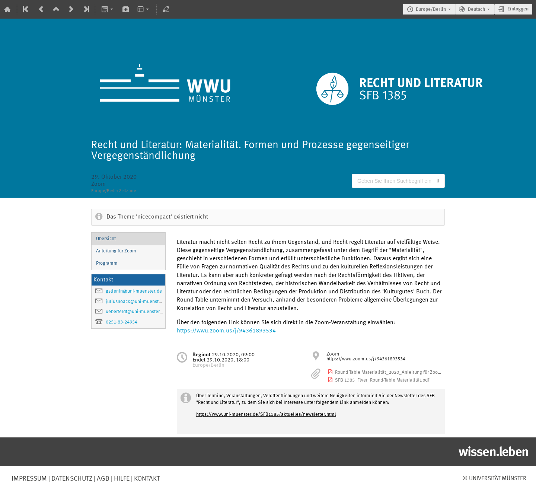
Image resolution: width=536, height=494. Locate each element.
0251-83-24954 (121, 322)
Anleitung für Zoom (116, 251)
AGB (102, 478)
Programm (107, 263)
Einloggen (518, 9)
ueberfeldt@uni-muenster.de (136, 311)
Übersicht (106, 238)
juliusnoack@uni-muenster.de (137, 301)
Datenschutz (71, 478)
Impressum (29, 478)
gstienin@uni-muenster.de (134, 291)
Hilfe (121, 478)
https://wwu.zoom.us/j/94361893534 (226, 331)
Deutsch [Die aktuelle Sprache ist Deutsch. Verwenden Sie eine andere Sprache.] (476, 9)
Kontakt (147, 478)
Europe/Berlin (431, 9)
